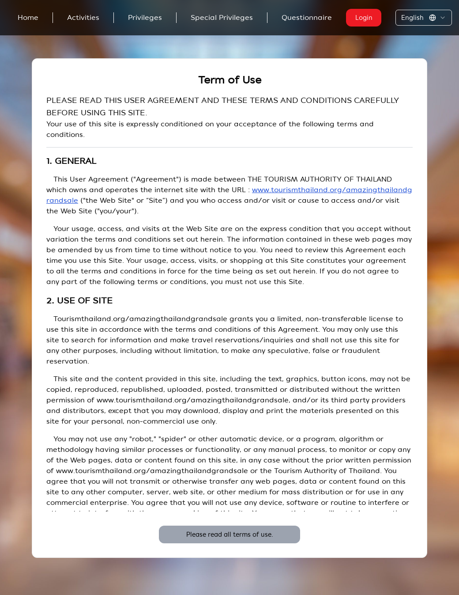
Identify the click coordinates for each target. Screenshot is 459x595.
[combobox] (423, 18)
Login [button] (363, 18)
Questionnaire (307, 17)
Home (28, 17)
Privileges (145, 17)
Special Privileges (222, 17)
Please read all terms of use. (229, 534)
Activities (83, 17)
